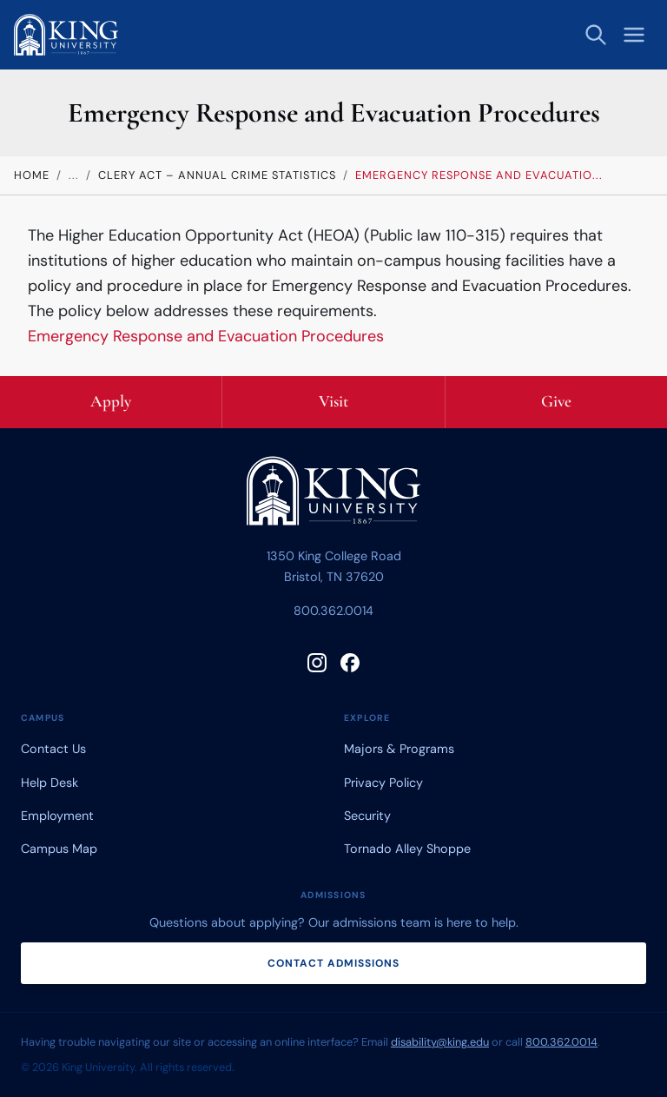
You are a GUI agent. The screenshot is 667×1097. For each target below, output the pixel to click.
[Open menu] (634, 35)
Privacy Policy (383, 782)
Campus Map (59, 848)
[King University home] (333, 494)
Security (367, 815)
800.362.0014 (333, 610)
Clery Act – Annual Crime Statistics (217, 175)
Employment (57, 815)
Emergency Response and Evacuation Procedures (206, 336)
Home (32, 175)
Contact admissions (333, 963)
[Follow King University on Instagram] (317, 663)
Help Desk (49, 782)
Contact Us (53, 749)
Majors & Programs (399, 749)
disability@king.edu (440, 1041)
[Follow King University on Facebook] (350, 663)
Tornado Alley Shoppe (407, 848)
